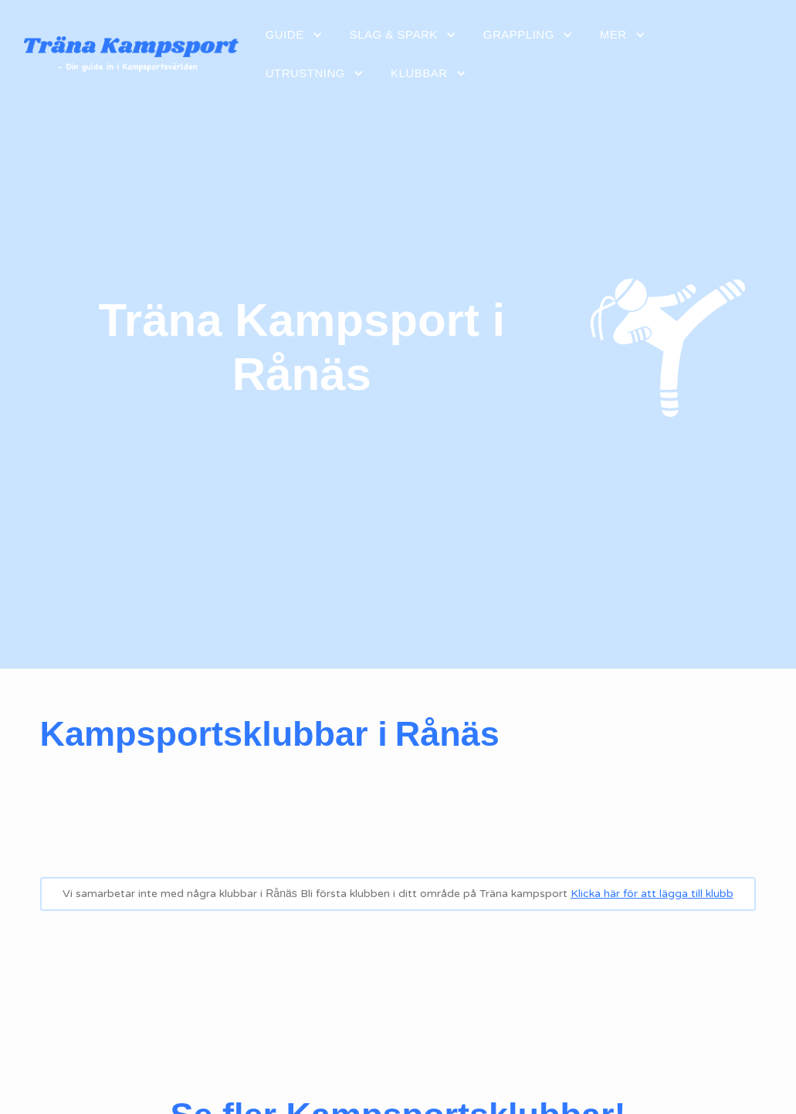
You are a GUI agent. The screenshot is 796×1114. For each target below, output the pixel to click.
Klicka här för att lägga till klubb (652, 893)
